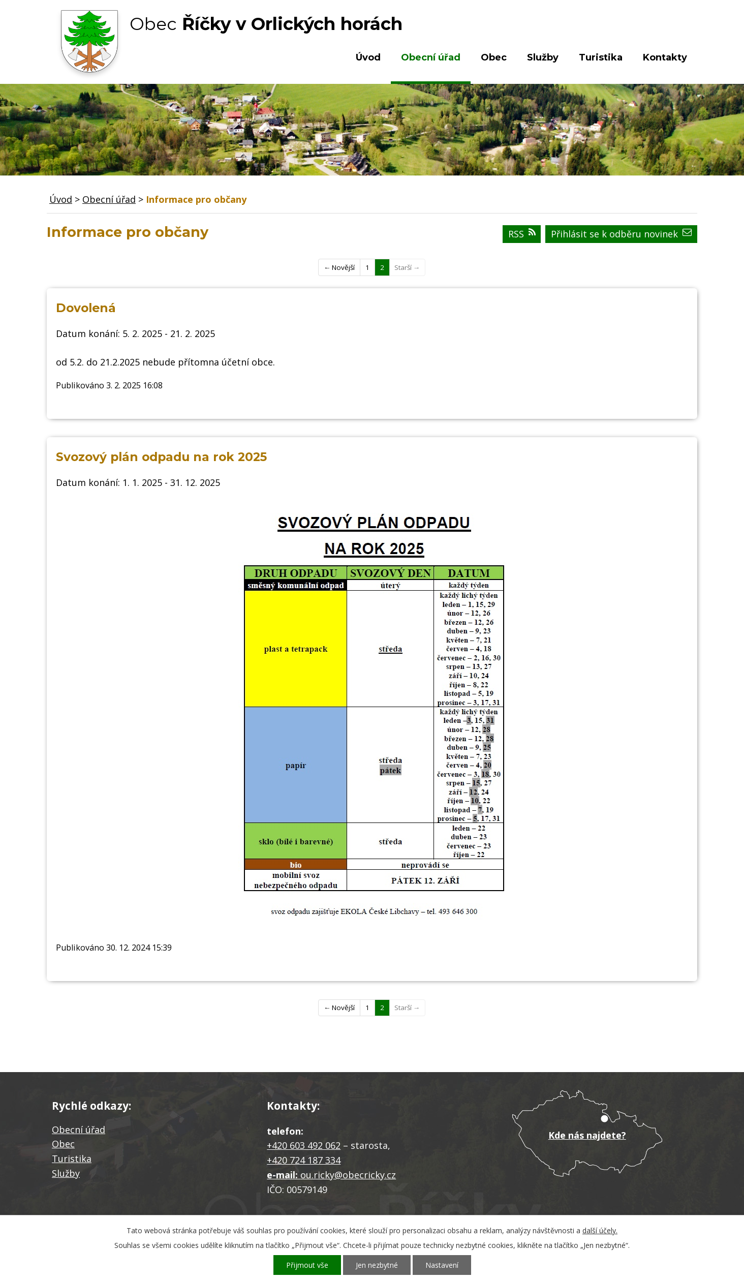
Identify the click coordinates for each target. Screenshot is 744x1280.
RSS (522, 234)
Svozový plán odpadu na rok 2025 (161, 456)
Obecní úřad (430, 57)
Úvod (368, 57)
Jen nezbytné (377, 1265)
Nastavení (441, 1265)
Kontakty (665, 57)
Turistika (601, 57)
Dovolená (86, 307)
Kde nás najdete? (587, 1135)
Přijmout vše (307, 1265)
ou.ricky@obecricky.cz (348, 1175)
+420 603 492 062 (303, 1145)
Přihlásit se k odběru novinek (621, 234)
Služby (543, 57)
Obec (494, 57)
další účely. (599, 1230)
